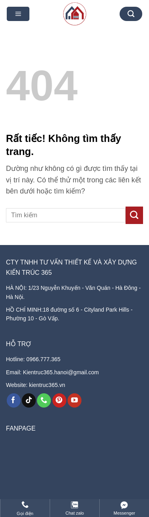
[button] (18, 14)
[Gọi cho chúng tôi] (44, 400)
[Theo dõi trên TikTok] (29, 400)
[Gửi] (134, 215)
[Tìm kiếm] (131, 14)
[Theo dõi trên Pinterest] (59, 400)
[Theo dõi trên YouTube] (74, 400)
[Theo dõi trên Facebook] (14, 400)
